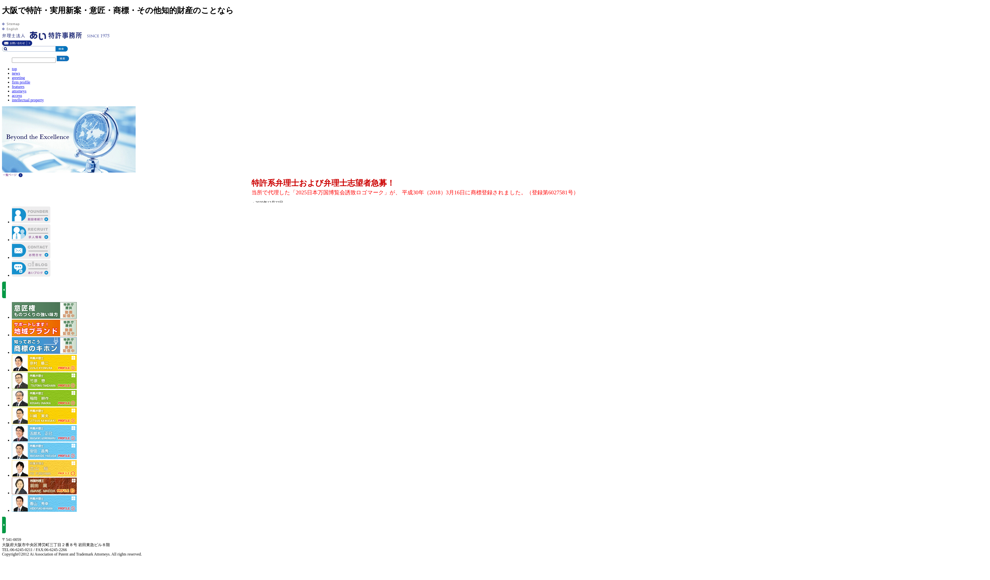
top (14, 69)
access (17, 95)
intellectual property (28, 100)
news (16, 73)
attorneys (19, 91)
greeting (18, 78)
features (18, 87)
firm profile (21, 82)
